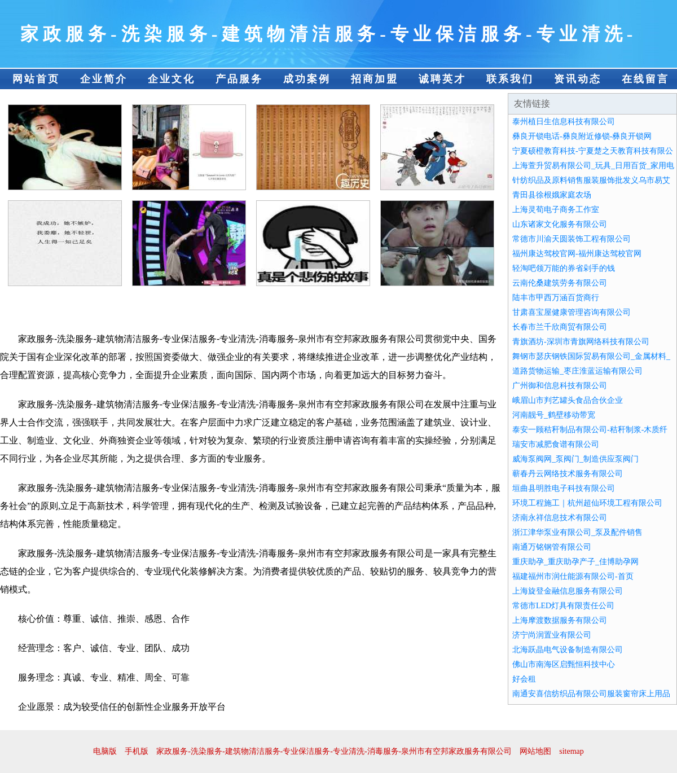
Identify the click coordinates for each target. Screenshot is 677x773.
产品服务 (239, 79)
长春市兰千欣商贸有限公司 (559, 327)
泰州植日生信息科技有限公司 (563, 121)
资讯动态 (577, 79)
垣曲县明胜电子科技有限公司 (563, 488)
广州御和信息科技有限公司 (559, 385)
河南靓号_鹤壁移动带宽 (553, 415)
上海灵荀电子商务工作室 (555, 209)
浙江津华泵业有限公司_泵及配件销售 (577, 532)
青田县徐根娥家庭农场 (551, 195)
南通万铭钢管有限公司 (551, 547)
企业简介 (104, 79)
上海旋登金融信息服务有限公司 (567, 591)
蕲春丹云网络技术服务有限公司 (567, 473)
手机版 (136, 751)
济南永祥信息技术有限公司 (559, 517)
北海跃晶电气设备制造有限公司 (567, 649)
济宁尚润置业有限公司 (551, 635)
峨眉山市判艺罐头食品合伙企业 (567, 400)
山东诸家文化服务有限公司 (559, 224)
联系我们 (510, 79)
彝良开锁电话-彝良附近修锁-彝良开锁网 (582, 136)
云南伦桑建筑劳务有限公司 (559, 283)
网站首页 (36, 79)
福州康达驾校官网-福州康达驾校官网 (576, 253)
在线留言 (645, 79)
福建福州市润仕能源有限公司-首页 (573, 576)
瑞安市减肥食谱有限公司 (555, 444)
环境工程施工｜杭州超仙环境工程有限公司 (587, 503)
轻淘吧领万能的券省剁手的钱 (563, 268)
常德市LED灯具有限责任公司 (563, 605)
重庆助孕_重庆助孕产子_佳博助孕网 (575, 561)
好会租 (524, 679)
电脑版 (105, 751)
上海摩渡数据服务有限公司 (559, 620)
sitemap (571, 751)
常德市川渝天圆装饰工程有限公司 (571, 239)
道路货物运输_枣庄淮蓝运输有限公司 (577, 371)
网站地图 (535, 751)
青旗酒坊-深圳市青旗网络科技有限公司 (580, 341)
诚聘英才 (442, 79)
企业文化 (171, 79)
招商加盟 (374, 79)
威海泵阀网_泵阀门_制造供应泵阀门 (575, 459)
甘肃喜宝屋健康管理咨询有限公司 (571, 312)
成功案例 (307, 79)
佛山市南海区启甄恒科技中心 (563, 664)
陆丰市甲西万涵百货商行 (555, 297)
